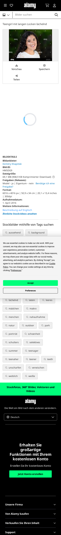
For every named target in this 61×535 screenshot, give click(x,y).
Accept (30, 283)
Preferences (30, 291)
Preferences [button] (16, 270)
